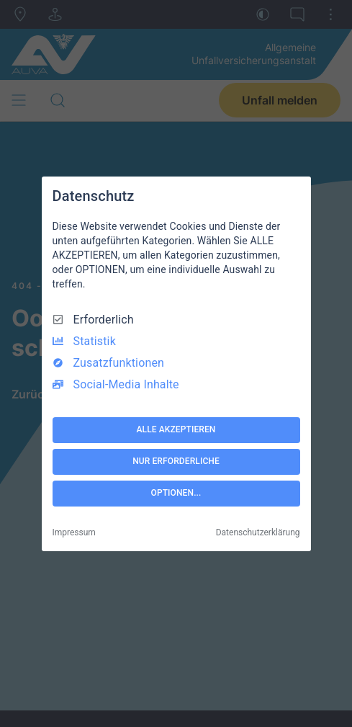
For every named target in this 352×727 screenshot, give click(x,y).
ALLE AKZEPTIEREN (176, 429)
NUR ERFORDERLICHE (176, 461)
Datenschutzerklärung (258, 532)
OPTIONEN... (176, 493)
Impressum (74, 532)
